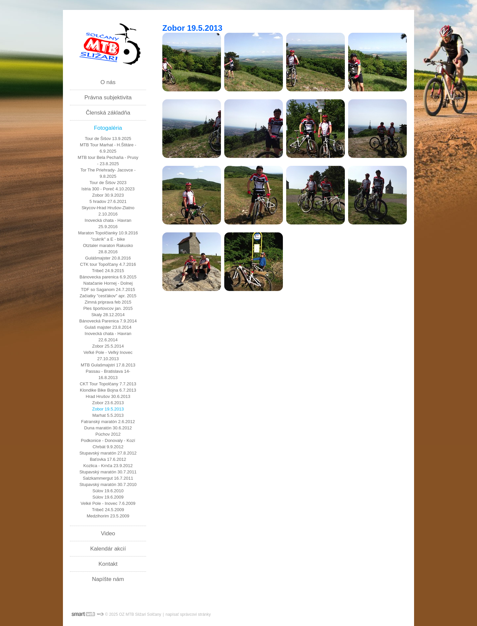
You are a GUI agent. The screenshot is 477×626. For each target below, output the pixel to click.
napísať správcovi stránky (188, 614)
